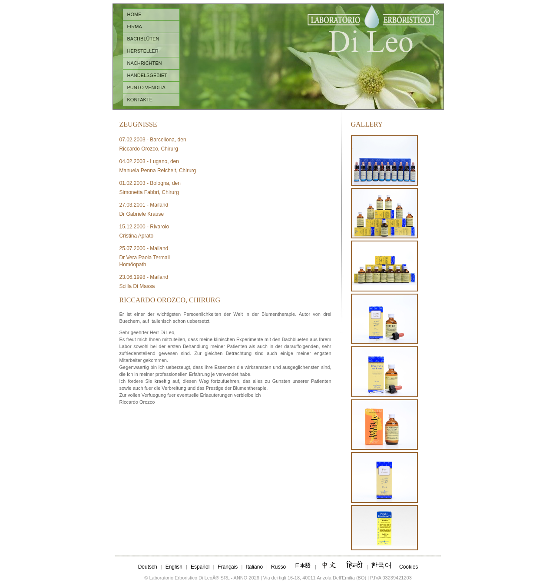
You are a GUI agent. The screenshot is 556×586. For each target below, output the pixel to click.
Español (200, 567)
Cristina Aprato (136, 236)
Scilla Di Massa (137, 286)
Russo (278, 567)
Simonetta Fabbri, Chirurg (149, 192)
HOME (134, 14)
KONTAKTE (139, 99)
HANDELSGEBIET (147, 75)
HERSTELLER (143, 51)
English (173, 567)
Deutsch (147, 567)
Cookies (408, 567)
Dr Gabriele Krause (141, 214)
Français (228, 567)
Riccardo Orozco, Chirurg (148, 149)
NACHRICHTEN (144, 63)
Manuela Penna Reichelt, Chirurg (157, 170)
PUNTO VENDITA (146, 87)
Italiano (254, 567)
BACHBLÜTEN (143, 38)
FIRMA (134, 26)
